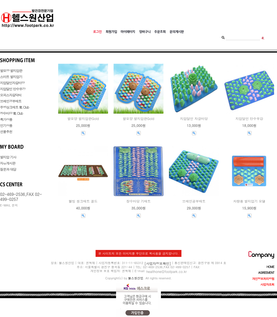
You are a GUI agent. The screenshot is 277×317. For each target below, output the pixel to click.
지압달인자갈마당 (12, 82)
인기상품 (6, 125)
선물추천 (6, 131)
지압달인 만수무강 (12, 88)
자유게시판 (7, 163)
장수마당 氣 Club (11, 113)
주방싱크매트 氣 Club (14, 107)
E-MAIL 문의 (9, 205)
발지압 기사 (8, 157)
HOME (270, 267)
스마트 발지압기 (11, 76)
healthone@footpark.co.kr (166, 271)
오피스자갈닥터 (10, 95)
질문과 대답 (8, 169)
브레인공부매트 (10, 101)
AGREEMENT (266, 272)
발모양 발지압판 (11, 70)
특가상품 (6, 119)
